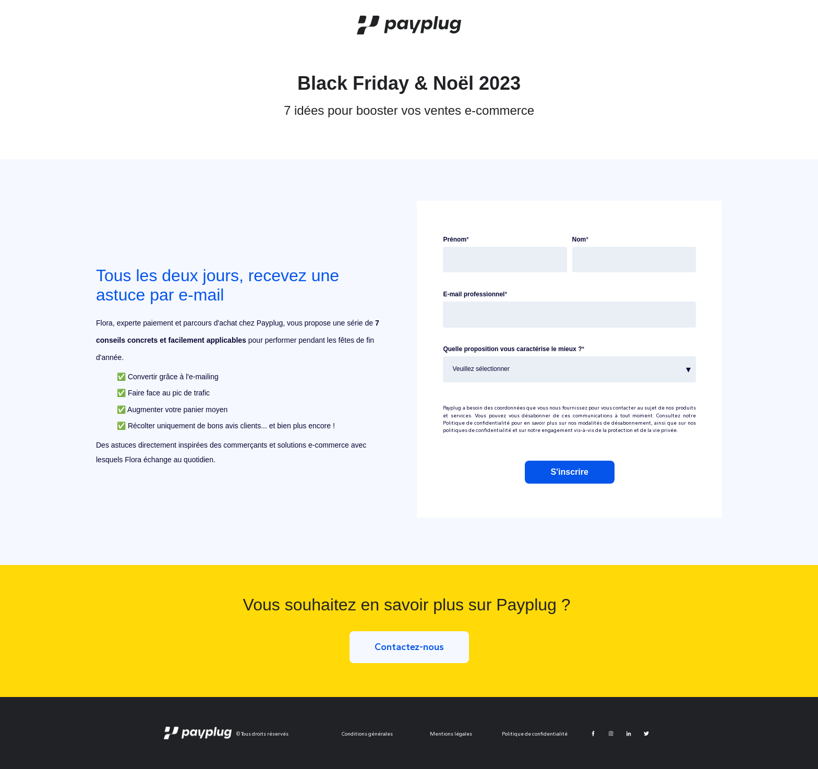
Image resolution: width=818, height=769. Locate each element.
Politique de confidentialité (476, 423)
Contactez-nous (409, 647)
